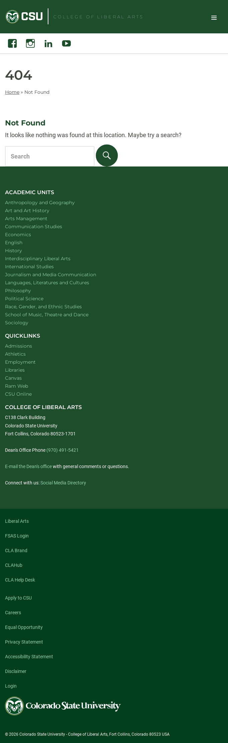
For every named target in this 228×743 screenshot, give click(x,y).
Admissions (18, 346)
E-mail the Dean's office (28, 466)
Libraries (15, 370)
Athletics (15, 354)
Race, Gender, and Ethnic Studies (52, 306)
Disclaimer (15, 671)
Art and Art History (36, 210)
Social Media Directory (63, 482)
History (22, 250)
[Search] (107, 155)
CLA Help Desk (20, 580)
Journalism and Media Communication (59, 274)
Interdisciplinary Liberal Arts (46, 258)
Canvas (13, 378)
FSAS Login (17, 535)
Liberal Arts (17, 521)
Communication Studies (42, 226)
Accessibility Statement (29, 656)
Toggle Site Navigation (214, 17)
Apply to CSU (18, 598)
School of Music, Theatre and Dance (55, 314)
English (22, 242)
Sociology (25, 322)
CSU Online (18, 394)
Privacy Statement (24, 642)
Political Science (33, 298)
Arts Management (35, 218)
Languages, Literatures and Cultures (56, 282)
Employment (20, 362)
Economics (27, 234)
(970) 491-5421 (62, 450)
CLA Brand (16, 550)
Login (11, 686)
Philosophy (27, 290)
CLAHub (13, 565)
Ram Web (16, 386)
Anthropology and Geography (48, 202)
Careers (13, 612)
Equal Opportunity (24, 627)
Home (12, 92)
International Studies (38, 266)
